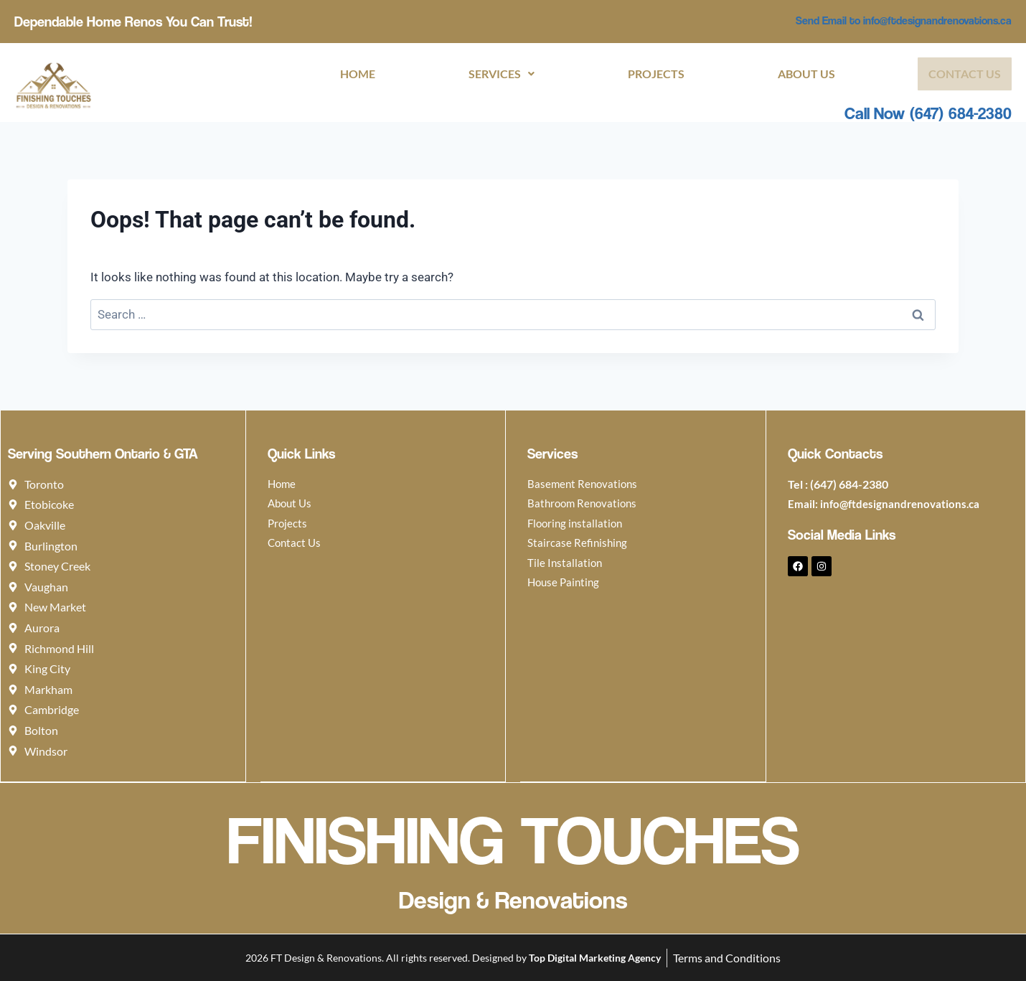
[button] (495, 74)
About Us (805, 74)
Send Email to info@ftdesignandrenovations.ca (894, 20)
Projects (652, 74)
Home (348, 74)
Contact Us (964, 74)
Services (495, 74)
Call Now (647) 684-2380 (928, 113)
